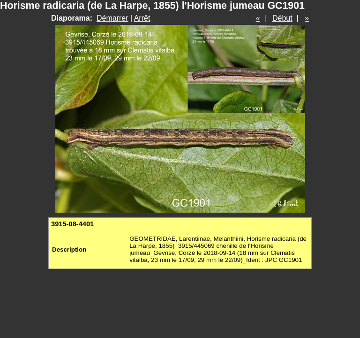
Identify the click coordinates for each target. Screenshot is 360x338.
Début (282, 18)
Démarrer (112, 18)
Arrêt (142, 18)
